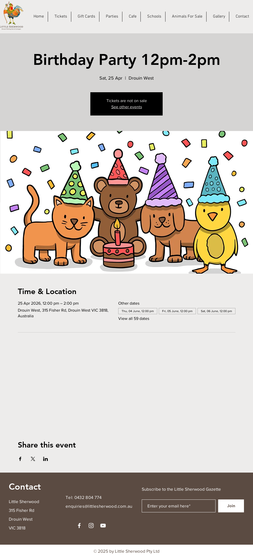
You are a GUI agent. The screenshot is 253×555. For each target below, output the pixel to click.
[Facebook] (79, 525)
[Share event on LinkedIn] (45, 459)
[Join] (231, 505)
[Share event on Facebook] (20, 459)
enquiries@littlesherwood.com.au (99, 506)
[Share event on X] (32, 459)
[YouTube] (103, 525)
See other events (126, 107)
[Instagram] (91, 525)
